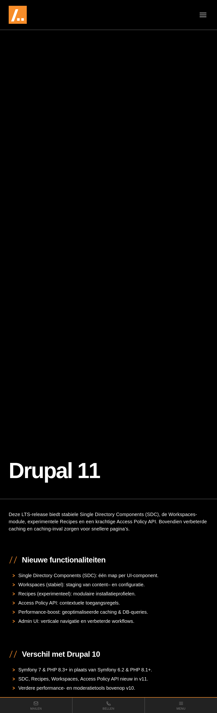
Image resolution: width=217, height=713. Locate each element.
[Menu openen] (203, 15)
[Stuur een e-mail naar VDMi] (36, 705)
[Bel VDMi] (108, 705)
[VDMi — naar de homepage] (32, 15)
